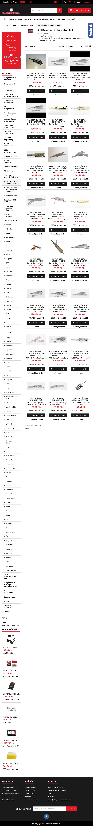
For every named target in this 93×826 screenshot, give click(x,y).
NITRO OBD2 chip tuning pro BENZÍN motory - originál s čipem (11, 764)
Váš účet (29, 781)
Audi (8, 242)
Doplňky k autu (10, 570)
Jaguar (9, 379)
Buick (8, 267)
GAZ (7, 322)
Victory (9, 553)
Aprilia (8, 233)
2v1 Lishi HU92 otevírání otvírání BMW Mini (36, 307)
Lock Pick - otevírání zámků (11, 176)
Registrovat (85, 2)
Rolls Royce (10, 498)
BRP (7, 263)
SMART (8, 519)
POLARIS (9, 485)
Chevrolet (10, 354)
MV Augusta (11, 468)
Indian (8, 362)
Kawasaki (10, 392)
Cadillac (9, 271)
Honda (9, 337)
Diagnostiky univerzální (9, 101)
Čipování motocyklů (8, 592)
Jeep (8, 384)
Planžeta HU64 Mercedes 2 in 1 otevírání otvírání (80, 75)
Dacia (8, 284)
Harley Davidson (10, 332)
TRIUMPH (9, 545)
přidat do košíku (36, 91)
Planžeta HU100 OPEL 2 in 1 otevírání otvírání (36, 122)
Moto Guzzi (10, 460)
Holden (9, 341)
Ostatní (7, 612)
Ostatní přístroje (11, 167)
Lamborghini (11, 407)
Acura (8, 225)
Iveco (8, 375)
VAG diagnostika (9, 108)
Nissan (8, 472)
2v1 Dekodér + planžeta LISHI (11, 182)
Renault (9, 494)
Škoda (8, 536)
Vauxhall (9, 549)
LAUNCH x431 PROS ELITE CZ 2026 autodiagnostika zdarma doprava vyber (11, 740)
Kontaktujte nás (8, 800)
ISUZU (8, 371)
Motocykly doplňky (8, 606)
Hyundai (9, 350)
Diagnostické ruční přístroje (10, 85)
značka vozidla (10, 220)
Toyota (9, 540)
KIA (7, 388)
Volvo (8, 557)
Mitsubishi (10, 456)
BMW (8, 254)
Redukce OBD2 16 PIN (10, 201)
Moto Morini (10, 464)
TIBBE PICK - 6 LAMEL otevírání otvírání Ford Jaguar (80, 400)
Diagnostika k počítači (20, 19)
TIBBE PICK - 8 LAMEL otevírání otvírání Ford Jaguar (36, 75)
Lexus (8, 420)
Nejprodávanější (11, 629)
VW (7, 562)
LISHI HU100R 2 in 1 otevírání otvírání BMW (58, 75)
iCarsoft (9, 90)
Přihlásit (72, 2)
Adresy (28, 797)
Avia (8, 246)
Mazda (9, 437)
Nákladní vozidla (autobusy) (10, 208)
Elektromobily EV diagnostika (11, 126)
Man (8, 432)
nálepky (7, 601)
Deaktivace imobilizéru (8, 145)
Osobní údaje (30, 787)
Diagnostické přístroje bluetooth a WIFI (10, 585)
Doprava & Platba (9, 790)
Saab (8, 506)
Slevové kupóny (31, 800)
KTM (7, 403)
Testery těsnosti (10, 156)
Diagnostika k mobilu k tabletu (11, 95)
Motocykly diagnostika (9, 132)
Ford (8, 318)
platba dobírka (10, 717)
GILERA (8, 326)
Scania (9, 511)
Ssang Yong (11, 532)
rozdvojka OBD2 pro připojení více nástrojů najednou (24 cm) (11, 648)
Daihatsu (9, 297)
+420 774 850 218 (25, 2)
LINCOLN (9, 424)
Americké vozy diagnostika (10, 114)
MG (7, 447)
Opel (8, 477)
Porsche (9, 489)
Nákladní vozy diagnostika (10, 120)
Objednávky (30, 790)
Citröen (9, 276)
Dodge (9, 301)
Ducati (8, 305)
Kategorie (7, 73)
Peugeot (9, 481)
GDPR (4, 797)
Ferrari (8, 310)
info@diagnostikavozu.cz (17, 57)
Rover (8, 502)
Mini (7, 451)
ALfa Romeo (11, 229)
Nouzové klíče (11, 196)
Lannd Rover (11, 415)
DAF (7, 293)
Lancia (8, 411)
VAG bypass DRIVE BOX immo (11, 694)
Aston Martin (11, 237)
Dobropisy (29, 793)
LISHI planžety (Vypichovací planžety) (11, 189)
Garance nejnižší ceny (10, 793)
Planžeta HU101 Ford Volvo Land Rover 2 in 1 (58, 354)
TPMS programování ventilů (10, 576)
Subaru (9, 523)
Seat (8, 515)
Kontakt (5, 2)
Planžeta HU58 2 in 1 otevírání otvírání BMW (58, 168)
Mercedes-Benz (10, 442)
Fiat (7, 314)
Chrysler (9, 358)
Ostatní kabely (10, 597)
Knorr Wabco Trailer (11, 397)
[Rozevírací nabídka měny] (58, 2)
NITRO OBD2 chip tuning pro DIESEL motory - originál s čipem (11, 671)
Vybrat (75, 46)
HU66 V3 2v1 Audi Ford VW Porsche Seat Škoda (80, 354)
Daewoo (9, 288)
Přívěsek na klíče (10, 171)
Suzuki (8, 528)
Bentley (9, 250)
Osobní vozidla (9, 215)
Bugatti (9, 259)
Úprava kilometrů (66, 19)
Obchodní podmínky (10, 787)
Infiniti (8, 367)
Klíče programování (10, 151)
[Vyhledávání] (46, 10)
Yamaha (9, 566)
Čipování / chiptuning (44, 19)
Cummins (10, 280)
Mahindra (10, 428)
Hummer (9, 345)
